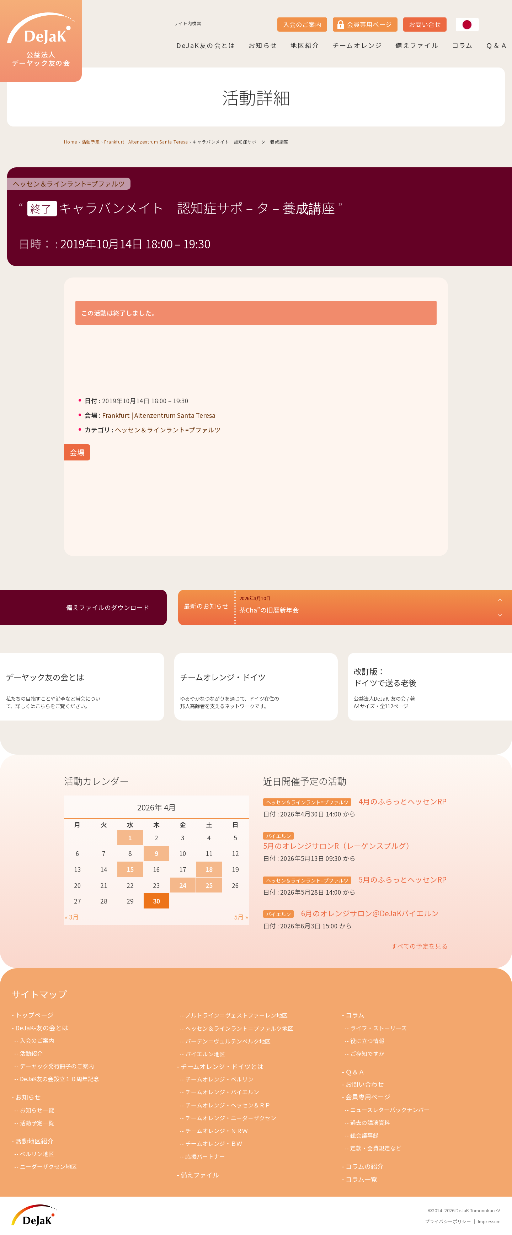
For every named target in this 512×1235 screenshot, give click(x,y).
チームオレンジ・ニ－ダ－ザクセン (230, 1118)
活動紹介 (31, 1053)
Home (70, 142)
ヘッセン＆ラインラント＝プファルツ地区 (239, 1028)
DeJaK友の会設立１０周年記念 (59, 1079)
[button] (371, 607)
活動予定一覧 (37, 1123)
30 (156, 900)
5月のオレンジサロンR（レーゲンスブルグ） (338, 845)
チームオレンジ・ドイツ (223, 677)
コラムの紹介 (365, 1166)
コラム (462, 45)
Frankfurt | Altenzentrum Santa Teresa (146, 142)
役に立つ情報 (367, 1041)
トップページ (34, 1014)
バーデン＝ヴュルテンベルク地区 (228, 1041)
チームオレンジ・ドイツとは (222, 1066)
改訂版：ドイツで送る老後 (385, 676)
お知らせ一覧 (37, 1110)
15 (130, 869)
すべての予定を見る (419, 946)
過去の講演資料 (370, 1122)
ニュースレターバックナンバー (390, 1110)
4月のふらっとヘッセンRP (402, 801)
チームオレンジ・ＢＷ (213, 1143)
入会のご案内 (302, 24)
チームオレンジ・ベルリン (219, 1079)
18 (209, 869)
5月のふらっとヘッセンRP (402, 879)
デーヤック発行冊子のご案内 (57, 1066)
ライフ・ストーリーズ (378, 1028)
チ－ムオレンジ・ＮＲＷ (216, 1131)
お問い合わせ (365, 1084)
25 (209, 885)
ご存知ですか (367, 1054)
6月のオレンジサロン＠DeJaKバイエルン (369, 913)
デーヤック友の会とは (45, 677)
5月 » (241, 916)
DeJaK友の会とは (205, 45)
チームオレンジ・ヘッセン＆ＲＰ (228, 1105)
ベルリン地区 (37, 1154)
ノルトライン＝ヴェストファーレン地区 (236, 1015)
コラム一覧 (361, 1179)
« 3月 (72, 916)
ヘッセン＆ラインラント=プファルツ (69, 184)
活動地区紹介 (34, 1141)
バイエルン (278, 836)
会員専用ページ (369, 24)
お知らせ (263, 45)
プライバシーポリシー (448, 1221)
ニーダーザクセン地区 (48, 1167)
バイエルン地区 (205, 1054)
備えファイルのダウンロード (107, 607)
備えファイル (416, 45)
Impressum (489, 1221)
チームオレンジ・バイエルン (222, 1092)
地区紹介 (304, 45)
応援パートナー (205, 1156)
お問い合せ (425, 24)
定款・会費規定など (375, 1148)
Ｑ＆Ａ (497, 45)
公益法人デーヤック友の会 (41, 40)
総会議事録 (364, 1135)
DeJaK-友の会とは (41, 1027)
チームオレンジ (357, 45)
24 (182, 885)
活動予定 (91, 142)
